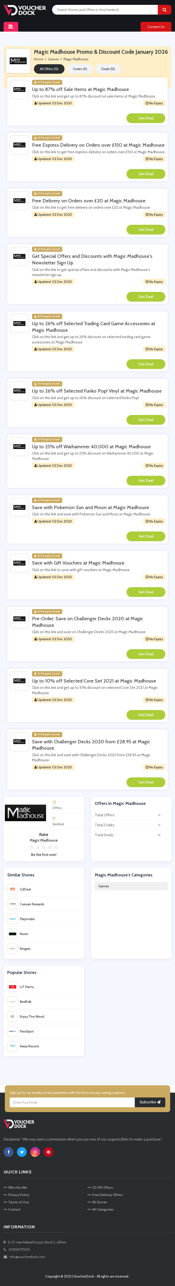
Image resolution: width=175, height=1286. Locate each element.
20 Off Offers (100, 1187)
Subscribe (150, 1102)
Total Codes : (131, 825)
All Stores (97, 1202)
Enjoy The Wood (26, 1016)
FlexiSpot (21, 1031)
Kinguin (19, 948)
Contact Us (156, 27)
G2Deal (19, 889)
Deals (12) (108, 69)
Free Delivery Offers (105, 1195)
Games (103, 886)
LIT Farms (21, 987)
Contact (12, 1209)
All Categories (101, 1209)
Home (38, 59)
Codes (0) (80, 69)
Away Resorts (23, 1046)
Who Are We (15, 1187)
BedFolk (19, 1002)
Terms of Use (16, 1202)
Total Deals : (131, 835)
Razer (18, 934)
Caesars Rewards (26, 904)
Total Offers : (131, 815)
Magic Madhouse (76, 59)
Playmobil (21, 919)
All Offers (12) (49, 69)
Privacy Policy (16, 1195)
